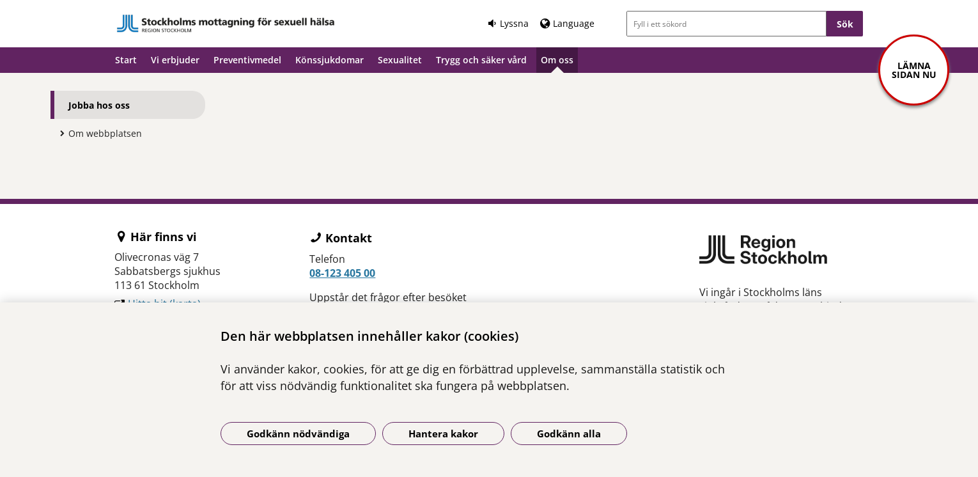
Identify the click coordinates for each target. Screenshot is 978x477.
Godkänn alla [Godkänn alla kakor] (569, 433)
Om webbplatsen (105, 133)
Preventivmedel (247, 60)
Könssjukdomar (329, 60)
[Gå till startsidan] (225, 23)
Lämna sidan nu (914, 70)
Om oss (557, 60)
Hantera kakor (443, 433)
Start (126, 60)
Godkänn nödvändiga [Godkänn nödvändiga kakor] (298, 433)
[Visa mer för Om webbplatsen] (58, 133)
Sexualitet (400, 60)
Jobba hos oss (99, 105)
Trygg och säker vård (481, 60)
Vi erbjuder (175, 60)
